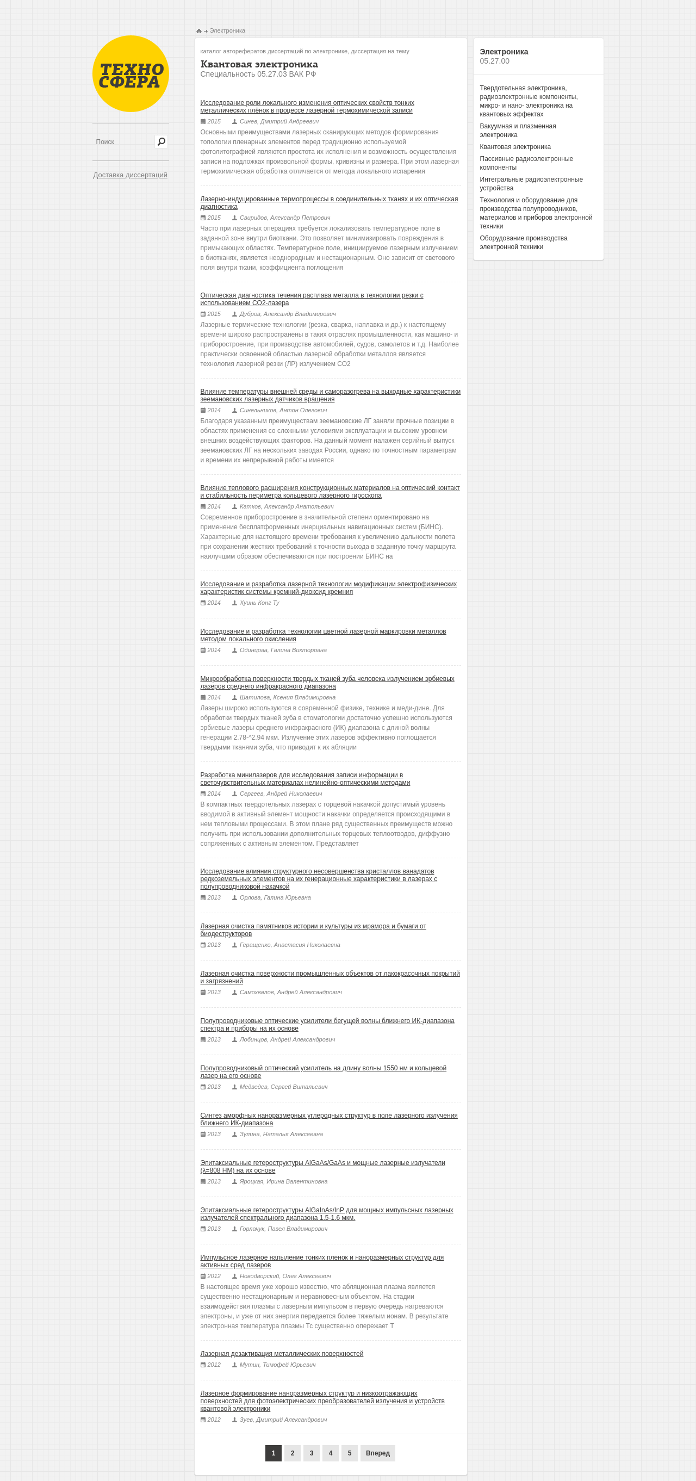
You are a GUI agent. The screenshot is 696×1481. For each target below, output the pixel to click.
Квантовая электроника (515, 147)
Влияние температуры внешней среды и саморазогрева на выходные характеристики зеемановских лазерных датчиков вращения (331, 395)
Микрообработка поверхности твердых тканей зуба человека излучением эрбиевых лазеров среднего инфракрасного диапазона (328, 682)
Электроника (228, 30)
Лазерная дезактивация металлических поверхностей (282, 1354)
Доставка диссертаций (130, 175)
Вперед (378, 1453)
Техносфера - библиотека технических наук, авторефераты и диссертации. (130, 73)
